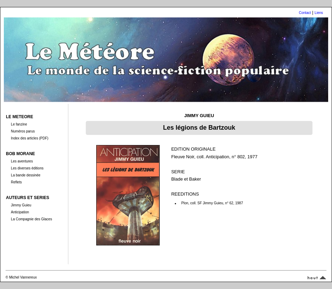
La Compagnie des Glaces (31, 219)
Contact (305, 13)
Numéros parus (23, 131)
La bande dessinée (25, 175)
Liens (319, 13)
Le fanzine (19, 124)
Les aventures (22, 161)
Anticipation (20, 212)
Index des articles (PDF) (29, 138)
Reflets (16, 182)
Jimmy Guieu (21, 205)
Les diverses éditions (27, 168)
